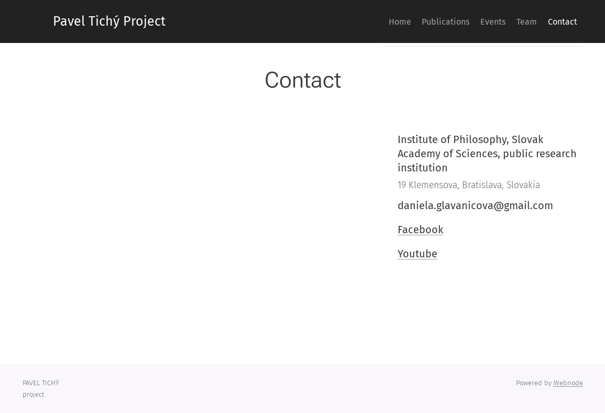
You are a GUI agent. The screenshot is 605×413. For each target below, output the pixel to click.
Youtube (417, 253)
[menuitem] (364, 21)
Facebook (420, 229)
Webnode (568, 383)
